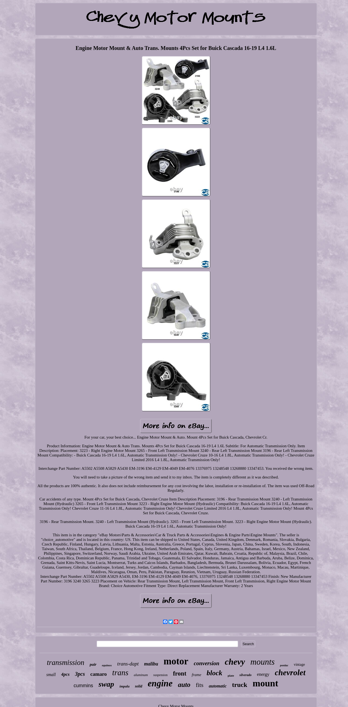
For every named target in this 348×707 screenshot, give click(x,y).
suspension (160, 675)
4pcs (65, 674)
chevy (235, 662)
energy (263, 674)
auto (184, 684)
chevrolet (290, 672)
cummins (83, 685)
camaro (98, 674)
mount (265, 683)
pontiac (284, 665)
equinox (107, 665)
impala (124, 686)
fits (199, 684)
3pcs (80, 674)
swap (106, 684)
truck (239, 684)
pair (93, 664)
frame (196, 675)
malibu (151, 664)
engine (160, 683)
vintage (299, 664)
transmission (65, 662)
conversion (206, 663)
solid (138, 686)
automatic (218, 686)
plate (231, 675)
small (51, 674)
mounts (263, 662)
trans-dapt (128, 664)
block (214, 673)
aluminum (141, 675)
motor (176, 661)
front (179, 673)
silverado (245, 675)
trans (120, 672)
